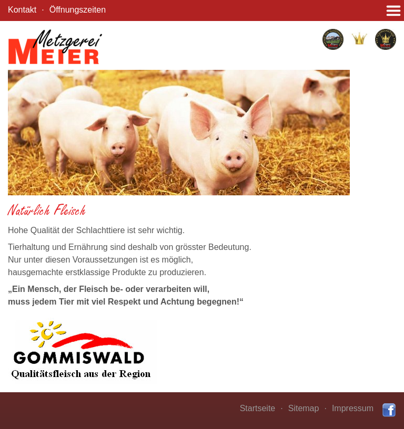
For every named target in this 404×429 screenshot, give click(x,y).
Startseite (258, 408)
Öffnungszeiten (77, 9)
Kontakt (22, 9)
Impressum (352, 408)
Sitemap (303, 408)
